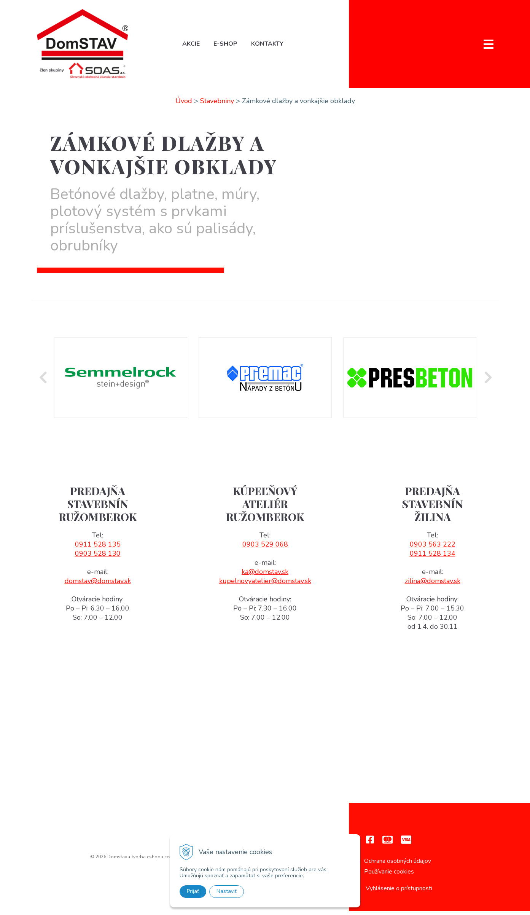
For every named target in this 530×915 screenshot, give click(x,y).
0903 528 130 (98, 557)
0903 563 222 (432, 548)
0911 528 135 (98, 548)
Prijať (193, 891)
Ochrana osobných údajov (397, 864)
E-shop (228, 46)
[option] (120, 381)
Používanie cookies (389, 875)
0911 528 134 (432, 557)
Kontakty (270, 46)
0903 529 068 (265, 548)
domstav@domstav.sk (98, 585)
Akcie (193, 46)
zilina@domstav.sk (432, 585)
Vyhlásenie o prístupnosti (399, 892)
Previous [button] (42, 382)
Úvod (183, 104)
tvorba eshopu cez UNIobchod (164, 861)
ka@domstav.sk (265, 575)
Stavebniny (217, 104)
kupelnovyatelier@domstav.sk (265, 585)
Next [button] (488, 382)
